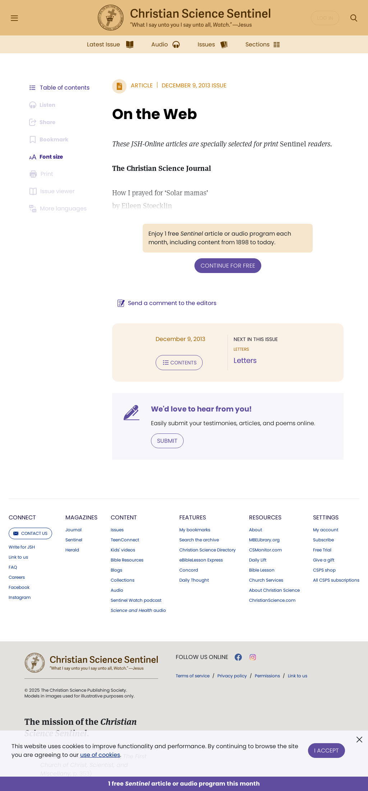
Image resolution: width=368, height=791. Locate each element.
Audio (117, 589)
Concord (188, 569)
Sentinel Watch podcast (136, 599)
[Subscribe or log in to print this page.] (42, 174)
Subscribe (323, 538)
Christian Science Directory (207, 548)
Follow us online (202, 656)
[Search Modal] (353, 18)
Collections (122, 579)
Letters (243, 360)
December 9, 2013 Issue (190, 85)
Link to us (18, 556)
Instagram (20, 596)
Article (138, 85)
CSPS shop (324, 569)
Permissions (267, 674)
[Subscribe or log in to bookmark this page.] (50, 139)
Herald (72, 548)
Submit (163, 439)
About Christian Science (274, 589)
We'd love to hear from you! (197, 408)
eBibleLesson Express (201, 558)
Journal (73, 528)
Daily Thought (194, 579)
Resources (265, 516)
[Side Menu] (14, 18)
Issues (117, 528)
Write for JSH (22, 546)
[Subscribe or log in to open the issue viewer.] (53, 191)
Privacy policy (232, 674)
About (255, 528)
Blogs (116, 569)
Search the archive (199, 538)
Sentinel (73, 538)
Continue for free (226, 265)
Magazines (81, 516)
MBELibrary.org (264, 538)
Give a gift (323, 558)
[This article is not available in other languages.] (59, 208)
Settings (326, 516)
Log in (325, 18)
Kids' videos (123, 548)
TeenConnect (125, 538)
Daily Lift (257, 558)
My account (325, 528)
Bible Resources (127, 558)
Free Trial (322, 548)
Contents (175, 362)
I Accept (326, 749)
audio (138, 609)
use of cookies (100, 755)
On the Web (151, 114)
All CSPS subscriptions (336, 579)
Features (192, 516)
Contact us (30, 532)
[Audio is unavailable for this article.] (44, 105)
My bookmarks (194, 528)
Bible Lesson (262, 569)
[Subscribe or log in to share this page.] (44, 122)
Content (124, 516)
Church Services (266, 579)
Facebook (19, 586)
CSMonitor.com (265, 548)
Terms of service (193, 674)
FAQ (13, 566)
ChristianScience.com (272, 599)
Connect (22, 516)
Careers (17, 576)
